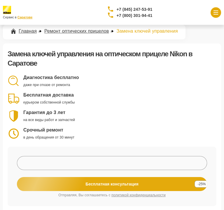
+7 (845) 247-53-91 (135, 9)
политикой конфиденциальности (138, 195)
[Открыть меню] (216, 12)
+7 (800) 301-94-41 (135, 15)
